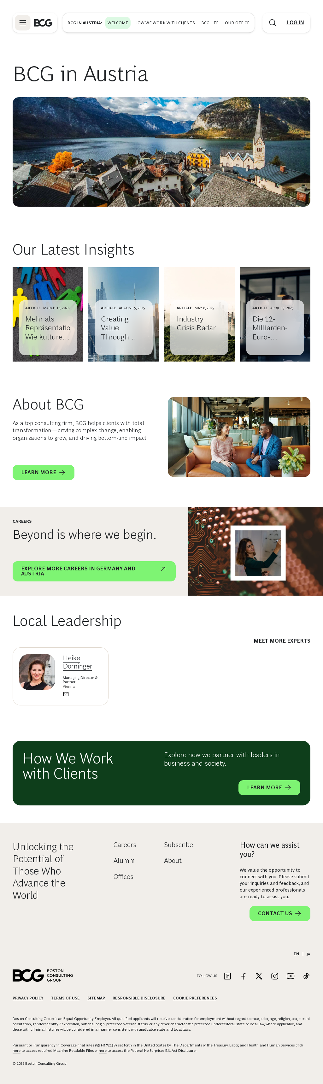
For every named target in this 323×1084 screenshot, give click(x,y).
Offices (123, 877)
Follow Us (207, 976)
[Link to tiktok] (306, 976)
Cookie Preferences (195, 998)
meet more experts (282, 641)
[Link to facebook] (243, 976)
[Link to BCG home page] (43, 22)
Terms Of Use (65, 998)
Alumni (124, 860)
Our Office (237, 23)
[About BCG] (239, 437)
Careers (125, 845)
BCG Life (210, 23)
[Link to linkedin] (227, 976)
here (17, 1050)
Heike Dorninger (77, 662)
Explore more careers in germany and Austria (94, 570)
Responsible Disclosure (139, 998)
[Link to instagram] (275, 976)
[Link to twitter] (259, 976)
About (173, 860)
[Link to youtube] (290, 976)
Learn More (43, 472)
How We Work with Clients (164, 23)
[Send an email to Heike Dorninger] (82, 694)
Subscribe (178, 845)
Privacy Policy (28, 998)
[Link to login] (295, 23)
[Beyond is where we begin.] (255, 551)
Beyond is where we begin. (84, 534)
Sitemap (96, 998)
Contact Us (280, 913)
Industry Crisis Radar (196, 323)
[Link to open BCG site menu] (22, 23)
